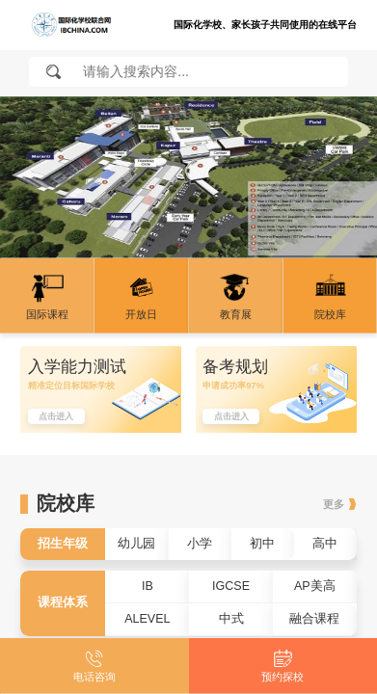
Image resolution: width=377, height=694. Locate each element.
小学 (199, 543)
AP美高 (315, 586)
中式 (231, 619)
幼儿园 (136, 543)
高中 (324, 543)
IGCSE (231, 586)
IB (147, 586)
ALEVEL (147, 619)
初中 (262, 543)
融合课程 (314, 619)
